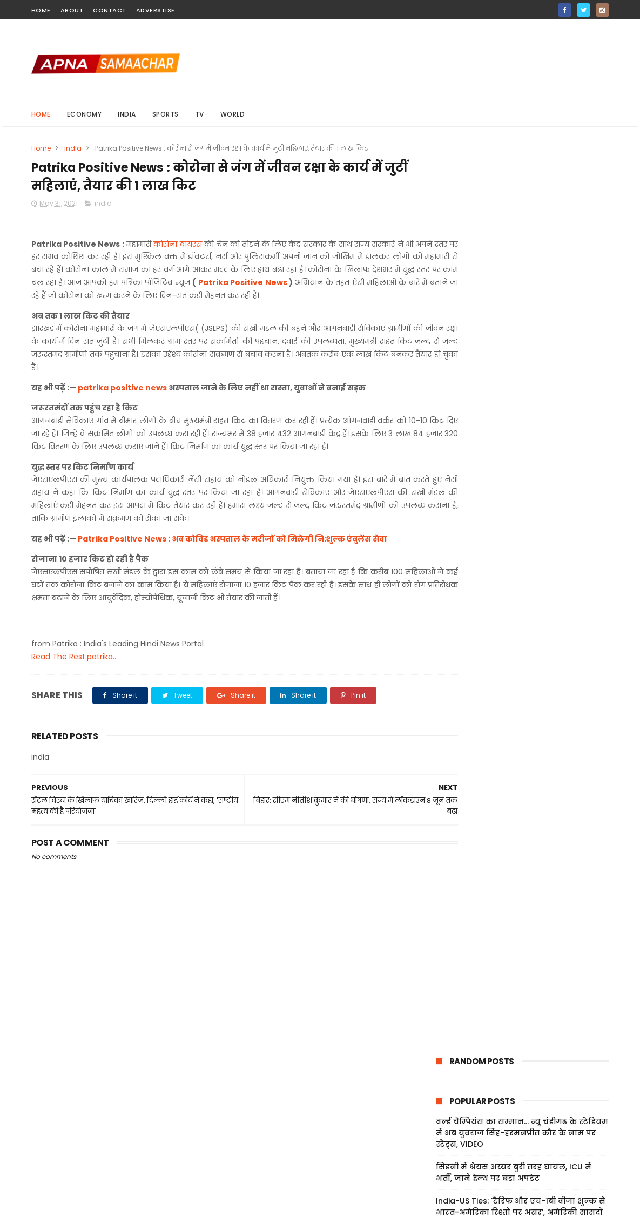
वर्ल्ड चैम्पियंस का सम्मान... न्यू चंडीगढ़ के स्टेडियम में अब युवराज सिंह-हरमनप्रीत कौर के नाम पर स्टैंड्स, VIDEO (522, 239)
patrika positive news (122, 403)
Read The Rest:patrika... (74, 672)
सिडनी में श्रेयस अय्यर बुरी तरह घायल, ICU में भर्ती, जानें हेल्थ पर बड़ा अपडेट (513, 279)
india (127, 114)
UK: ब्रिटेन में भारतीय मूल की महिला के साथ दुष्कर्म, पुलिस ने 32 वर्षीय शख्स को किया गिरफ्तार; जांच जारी (512, 364)
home (41, 10)
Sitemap (440, 1146)
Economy (84, 114)
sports (165, 114)
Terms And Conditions (466, 1121)
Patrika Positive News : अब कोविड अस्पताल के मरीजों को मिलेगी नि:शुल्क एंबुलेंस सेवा (232, 554)
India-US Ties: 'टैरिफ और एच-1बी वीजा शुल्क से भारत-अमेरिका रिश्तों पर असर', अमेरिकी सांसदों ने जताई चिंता (520, 319)
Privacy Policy (449, 1133)
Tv (199, 114)
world (232, 114)
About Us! (442, 1172)
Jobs (432, 1159)
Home (41, 114)
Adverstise (155, 10)
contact (109, 10)
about (72, 10)
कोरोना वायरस (178, 246)
